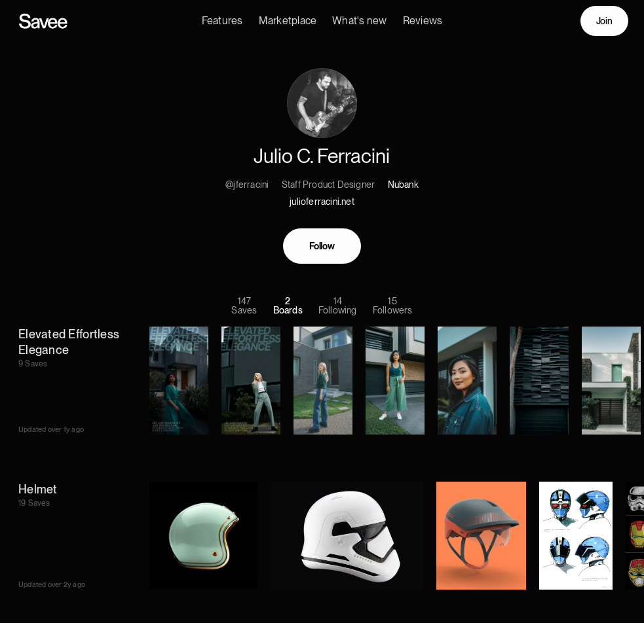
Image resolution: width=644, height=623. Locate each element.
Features (222, 20)
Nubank (403, 186)
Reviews (423, 20)
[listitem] (330, 382)
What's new (359, 20)
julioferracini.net (322, 203)
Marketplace (288, 20)
